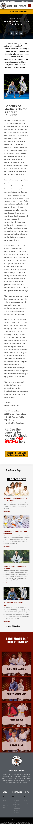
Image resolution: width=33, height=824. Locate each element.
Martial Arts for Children (16, 18)
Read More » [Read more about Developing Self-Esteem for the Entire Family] (7, 511)
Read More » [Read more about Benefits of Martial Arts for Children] (7, 621)
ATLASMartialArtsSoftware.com (7, 823)
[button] (29, 5)
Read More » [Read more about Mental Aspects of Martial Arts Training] (7, 583)
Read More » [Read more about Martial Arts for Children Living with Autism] (7, 546)
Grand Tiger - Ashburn (16, 5)
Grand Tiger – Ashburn (16, 770)
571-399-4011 (24, 1)
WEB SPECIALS (13, 439)
